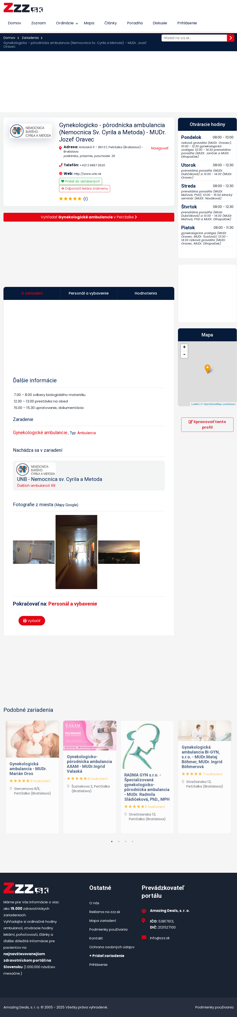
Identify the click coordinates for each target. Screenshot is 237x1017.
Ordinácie (65, 23)
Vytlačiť (32, 620)
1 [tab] (111, 841)
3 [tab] (125, 841)
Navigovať (159, 148)
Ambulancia (86, 433)
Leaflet (195, 404)
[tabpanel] (32, 775)
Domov (14, 23)
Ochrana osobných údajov (111, 947)
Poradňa (135, 23)
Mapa (89, 23)
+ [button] (184, 347)
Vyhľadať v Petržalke (89, 217)
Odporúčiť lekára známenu (84, 188)
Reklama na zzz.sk (104, 911)
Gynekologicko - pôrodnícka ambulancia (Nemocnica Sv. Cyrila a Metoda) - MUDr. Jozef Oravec (112, 132)
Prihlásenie (187, 23)
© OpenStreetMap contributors (218, 404)
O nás (94, 903)
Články (110, 23)
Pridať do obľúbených (80, 181)
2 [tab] (118, 841)
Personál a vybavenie (72, 604)
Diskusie (160, 23)
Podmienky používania (108, 929)
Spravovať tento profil (207, 424)
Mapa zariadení (102, 920)
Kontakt (96, 938)
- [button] (184, 354)
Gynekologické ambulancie (40, 432)
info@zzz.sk (160, 937)
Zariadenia (30, 37)
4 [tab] (132, 841)
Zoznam (38, 23)
